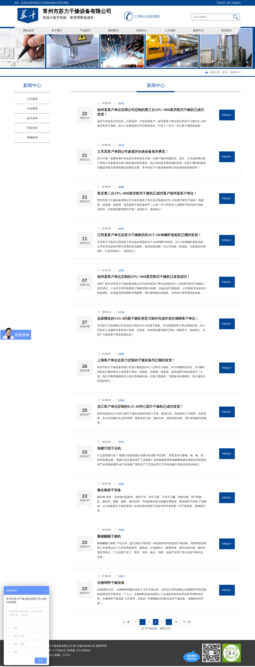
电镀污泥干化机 (109, 448)
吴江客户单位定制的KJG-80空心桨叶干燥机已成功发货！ (140, 407)
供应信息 (32, 127)
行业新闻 (32, 108)
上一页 (126, 622)
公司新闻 (32, 99)
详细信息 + (227, 115)
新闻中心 (141, 30)
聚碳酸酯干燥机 (109, 536)
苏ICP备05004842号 (84, 646)
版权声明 (101, 646)
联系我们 (226, 30)
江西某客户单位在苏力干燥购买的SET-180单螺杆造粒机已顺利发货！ (149, 235)
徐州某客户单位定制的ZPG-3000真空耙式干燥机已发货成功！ (143, 277)
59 (176, 622)
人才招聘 (170, 30)
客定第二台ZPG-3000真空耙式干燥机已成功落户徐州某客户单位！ (147, 193)
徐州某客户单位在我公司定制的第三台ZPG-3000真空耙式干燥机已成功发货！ (150, 112)
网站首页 (28, 30)
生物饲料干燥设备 (110, 583)
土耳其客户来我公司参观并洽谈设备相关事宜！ (133, 151)
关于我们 (57, 30)
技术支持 (32, 118)
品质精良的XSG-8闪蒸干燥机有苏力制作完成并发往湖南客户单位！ (148, 319)
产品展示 (85, 30)
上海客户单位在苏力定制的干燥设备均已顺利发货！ (136, 360)
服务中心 (198, 30)
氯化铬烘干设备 (109, 490)
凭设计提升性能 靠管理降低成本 (83, 12)
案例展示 (113, 30)
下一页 (187, 622)
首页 (224, 72)
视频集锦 (32, 137)
